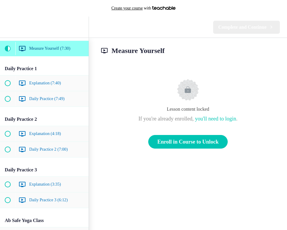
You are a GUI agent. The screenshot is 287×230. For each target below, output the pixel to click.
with (143, 8)
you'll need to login (215, 119)
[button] (7, 27)
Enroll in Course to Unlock (188, 142)
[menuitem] (81, 27)
